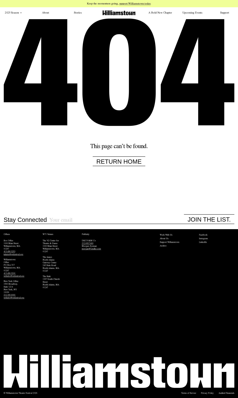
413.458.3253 (9, 251)
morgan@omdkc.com (91, 248)
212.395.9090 (10, 295)
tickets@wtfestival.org (13, 254)
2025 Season (13, 12)
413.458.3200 (10, 273)
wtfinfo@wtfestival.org (14, 276)
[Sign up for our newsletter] (116, 220)
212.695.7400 (87, 243)
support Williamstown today (135, 3)
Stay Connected (25, 220)
